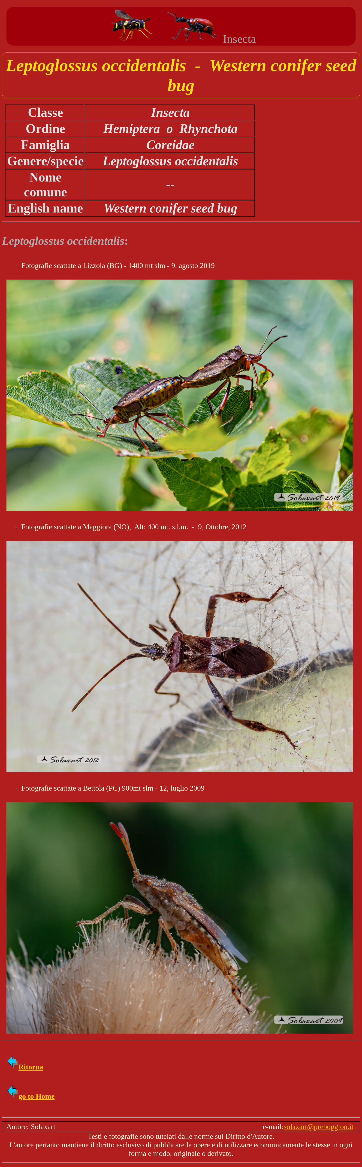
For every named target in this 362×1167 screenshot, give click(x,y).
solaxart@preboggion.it (318, 1126)
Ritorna (24, 1067)
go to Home (30, 1096)
